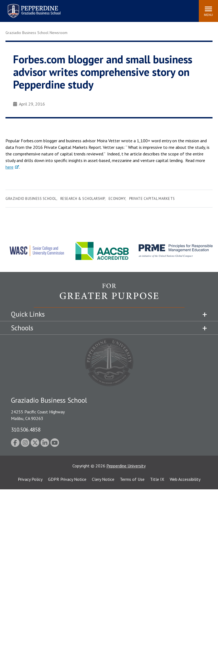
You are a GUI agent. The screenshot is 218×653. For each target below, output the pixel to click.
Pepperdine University (126, 466)
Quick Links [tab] (28, 314)
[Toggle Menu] (208, 11)
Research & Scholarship (82, 198)
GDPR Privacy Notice (67, 479)
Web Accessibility (185, 479)
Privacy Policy (30, 479)
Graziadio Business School (30, 198)
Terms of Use (132, 479)
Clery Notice (103, 479)
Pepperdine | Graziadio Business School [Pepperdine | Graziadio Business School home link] (27, 7)
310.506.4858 (26, 429)
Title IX (157, 479)
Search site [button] (120, 8)
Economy (117, 198)
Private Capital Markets (152, 198)
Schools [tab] (22, 327)
